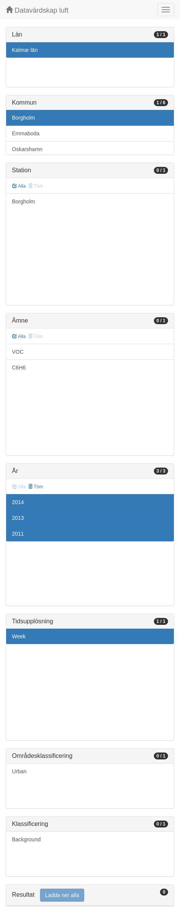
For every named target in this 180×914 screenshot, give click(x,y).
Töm (35, 486)
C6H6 (19, 368)
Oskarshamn (27, 149)
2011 (18, 534)
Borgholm (23, 118)
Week (19, 636)
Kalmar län (25, 50)
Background (26, 839)
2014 (18, 502)
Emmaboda (26, 133)
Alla (19, 186)
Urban (19, 771)
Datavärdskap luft (37, 10)
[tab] (90, 895)
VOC (17, 352)
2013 (18, 518)
